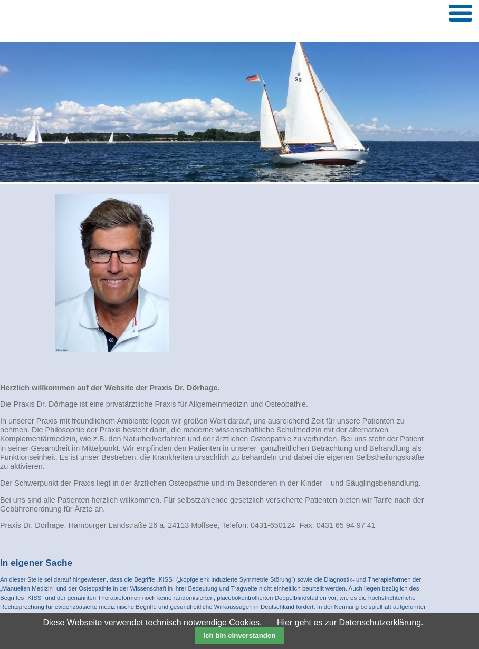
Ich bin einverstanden (239, 636)
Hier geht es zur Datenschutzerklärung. (350, 622)
